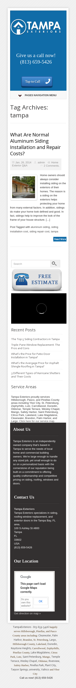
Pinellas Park (37, 665)
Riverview (54, 660)
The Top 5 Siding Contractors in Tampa (35, 339)
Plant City (50, 665)
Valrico (45, 669)
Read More (60, 239)
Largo (52, 639)
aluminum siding (40, 227)
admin (41, 162)
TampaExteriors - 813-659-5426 (31, 626)
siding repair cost (39, 231)
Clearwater (44, 635)
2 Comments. (51, 165)
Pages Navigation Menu (37, 95)
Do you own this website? (26, 602)
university (34, 669)
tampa (54, 231)
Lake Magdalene (40, 652)
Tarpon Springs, (20, 669)
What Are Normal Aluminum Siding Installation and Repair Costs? (35, 144)
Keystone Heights (21, 648)
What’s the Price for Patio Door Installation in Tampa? (30, 355)
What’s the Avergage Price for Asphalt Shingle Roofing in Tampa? (35, 364)
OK (40, 601)
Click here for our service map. (37, 421)
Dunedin (52, 643)
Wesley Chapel (28, 660)
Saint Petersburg (32, 656)
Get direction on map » (27, 613)
